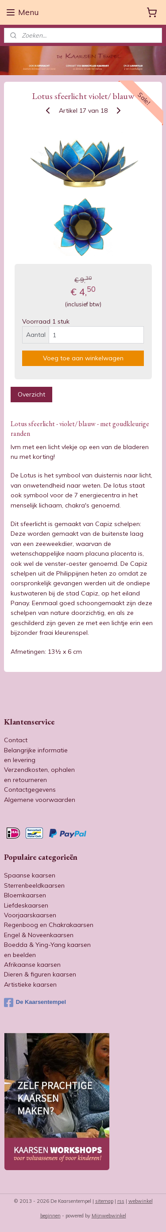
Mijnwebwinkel (109, 1216)
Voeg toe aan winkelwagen (83, 358)
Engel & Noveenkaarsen (38, 935)
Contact (15, 740)
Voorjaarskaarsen (30, 915)
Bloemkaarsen (25, 895)
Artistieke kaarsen (30, 984)
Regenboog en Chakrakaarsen (48, 925)
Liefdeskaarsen (26, 905)
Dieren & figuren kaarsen (40, 974)
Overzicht (31, 394)
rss (120, 1201)
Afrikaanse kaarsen (32, 965)
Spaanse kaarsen (29, 875)
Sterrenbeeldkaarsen (34, 885)
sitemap (104, 1201)
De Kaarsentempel (35, 1002)
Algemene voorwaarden (39, 800)
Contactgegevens (30, 789)
